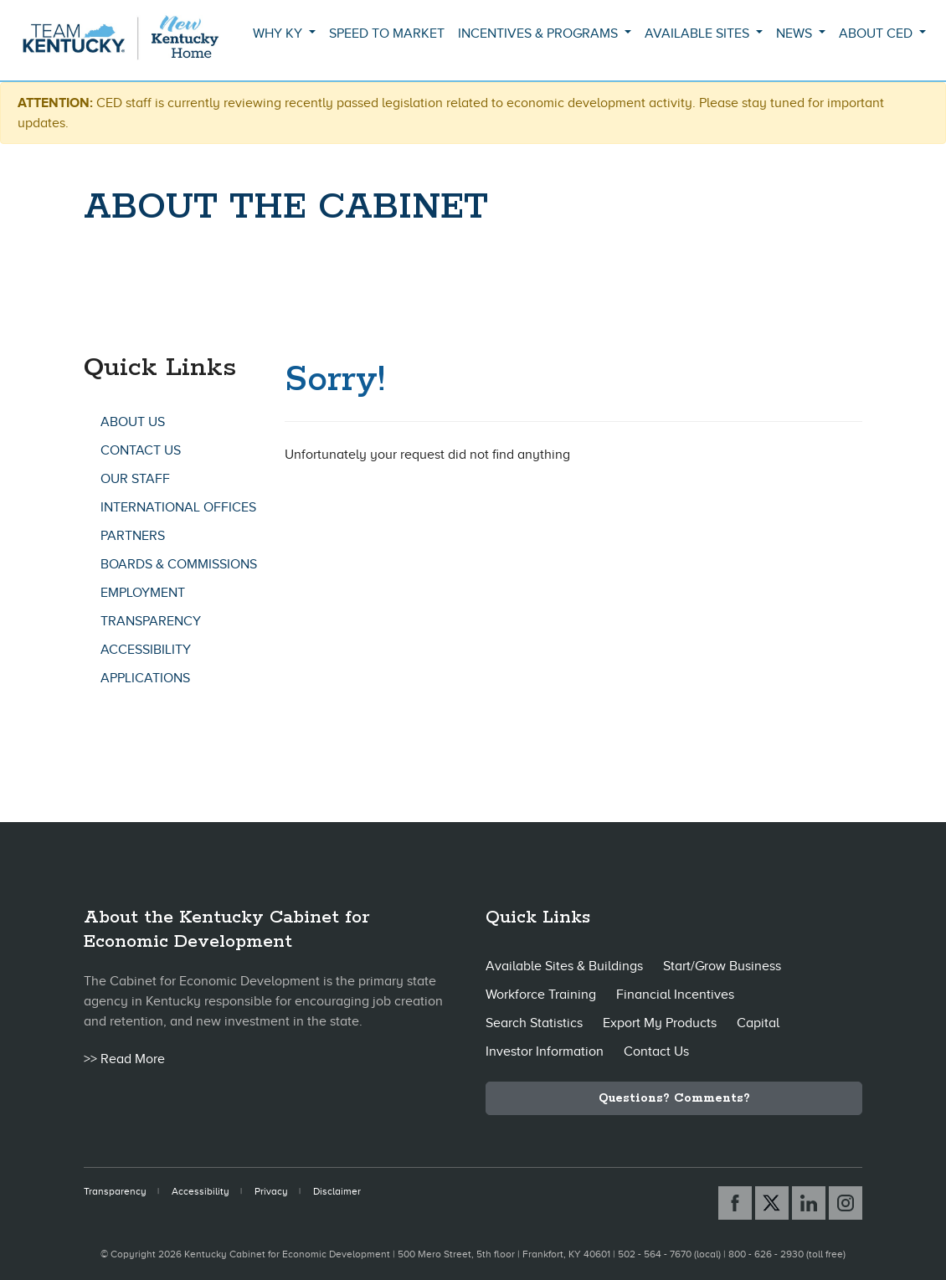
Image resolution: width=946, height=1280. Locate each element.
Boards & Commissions (178, 564)
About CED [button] (877, 33)
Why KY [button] (279, 33)
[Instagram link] (845, 1203)
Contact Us (140, 450)
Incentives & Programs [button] (539, 33)
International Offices (178, 507)
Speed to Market (387, 33)
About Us (132, 421)
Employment (142, 592)
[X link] (772, 1203)
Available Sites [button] (699, 33)
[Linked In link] (808, 1203)
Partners (132, 535)
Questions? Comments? (674, 1098)
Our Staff (135, 478)
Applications (145, 678)
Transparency (150, 621)
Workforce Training (541, 994)
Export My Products (660, 1023)
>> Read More (124, 1059)
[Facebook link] (735, 1203)
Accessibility (145, 649)
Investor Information (545, 1051)
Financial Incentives (675, 994)
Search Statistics (534, 1023)
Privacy (271, 1191)
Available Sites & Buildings (564, 966)
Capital (758, 1023)
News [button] (795, 33)
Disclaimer (337, 1191)
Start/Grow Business (722, 966)
